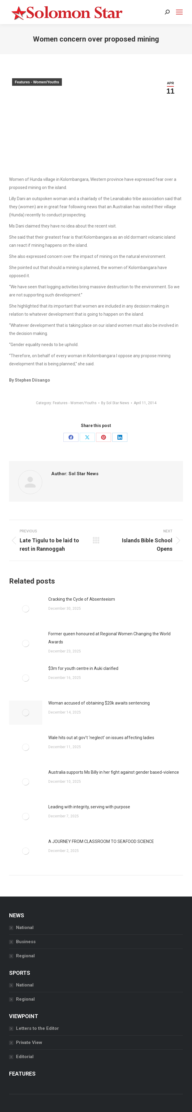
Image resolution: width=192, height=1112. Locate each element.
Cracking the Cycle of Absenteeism (81, 599)
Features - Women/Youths (37, 82)
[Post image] (25, 609)
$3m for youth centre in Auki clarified (83, 668)
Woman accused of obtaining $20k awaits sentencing (99, 703)
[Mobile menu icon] (179, 12)
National (25, 927)
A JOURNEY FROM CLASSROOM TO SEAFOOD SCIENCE (101, 841)
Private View (29, 1042)
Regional (25, 956)
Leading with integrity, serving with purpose (89, 806)
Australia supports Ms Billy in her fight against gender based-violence (114, 772)
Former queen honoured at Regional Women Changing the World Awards (109, 637)
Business (26, 941)
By (115, 403)
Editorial (25, 1056)
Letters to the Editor (37, 1028)
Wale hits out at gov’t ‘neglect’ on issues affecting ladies (101, 737)
